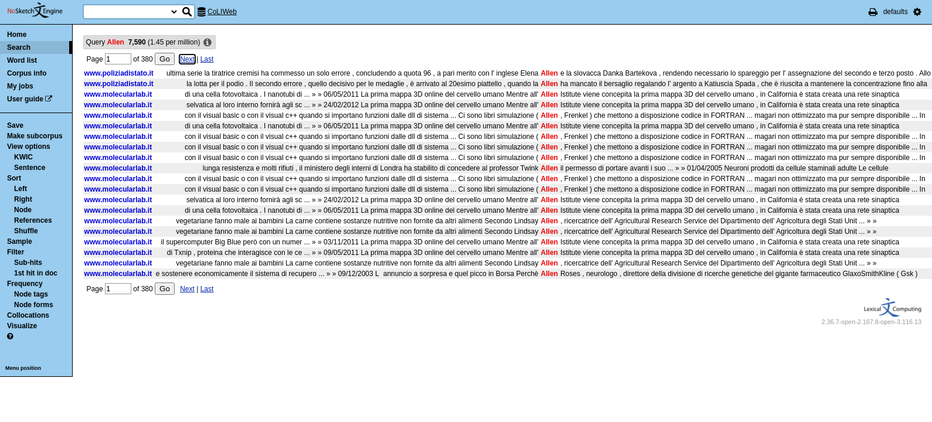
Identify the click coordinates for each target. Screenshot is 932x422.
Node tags (31, 294)
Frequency (25, 284)
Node (23, 210)
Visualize (22, 326)
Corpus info (26, 73)
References (33, 220)
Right (23, 199)
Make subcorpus (35, 136)
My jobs (20, 86)
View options (28, 146)
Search (18, 47)
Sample (19, 241)
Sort (14, 178)
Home (16, 34)
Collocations (28, 315)
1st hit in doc (35, 273)
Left (20, 189)
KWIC (23, 157)
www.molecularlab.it (118, 94)
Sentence (29, 168)
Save (15, 125)
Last (207, 59)
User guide (25, 99)
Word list (22, 60)
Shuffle (26, 231)
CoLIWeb (222, 12)
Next (187, 59)
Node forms (33, 305)
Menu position (23, 368)
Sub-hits (28, 262)
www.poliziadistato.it (119, 73)
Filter (15, 252)
